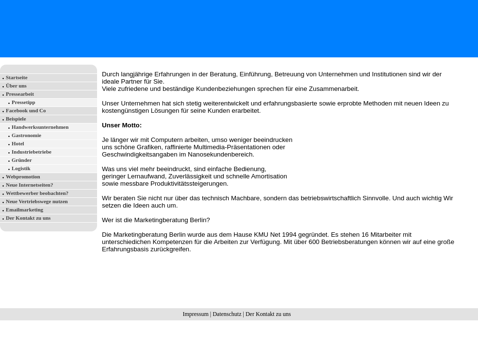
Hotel (18, 143)
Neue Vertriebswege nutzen (37, 201)
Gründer (22, 160)
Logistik (21, 168)
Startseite (17, 77)
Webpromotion (23, 176)
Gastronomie (26, 135)
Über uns (16, 85)
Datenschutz (227, 314)
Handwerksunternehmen (40, 127)
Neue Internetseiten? (29, 185)
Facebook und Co (26, 110)
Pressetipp (23, 102)
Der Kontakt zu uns (28, 218)
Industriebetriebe (31, 152)
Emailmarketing (24, 209)
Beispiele (16, 119)
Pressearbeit (20, 94)
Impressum (195, 314)
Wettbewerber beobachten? (37, 193)
